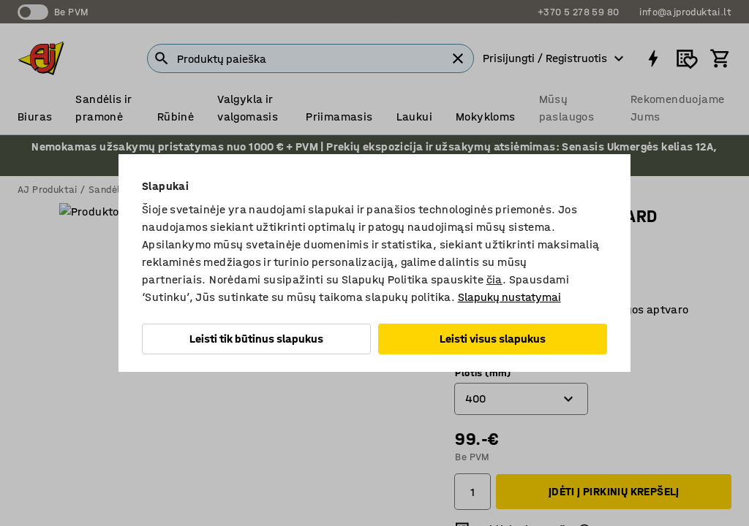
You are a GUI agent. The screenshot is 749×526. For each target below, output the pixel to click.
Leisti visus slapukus (493, 339)
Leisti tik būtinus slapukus (256, 339)
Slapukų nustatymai (509, 297)
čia (494, 279)
